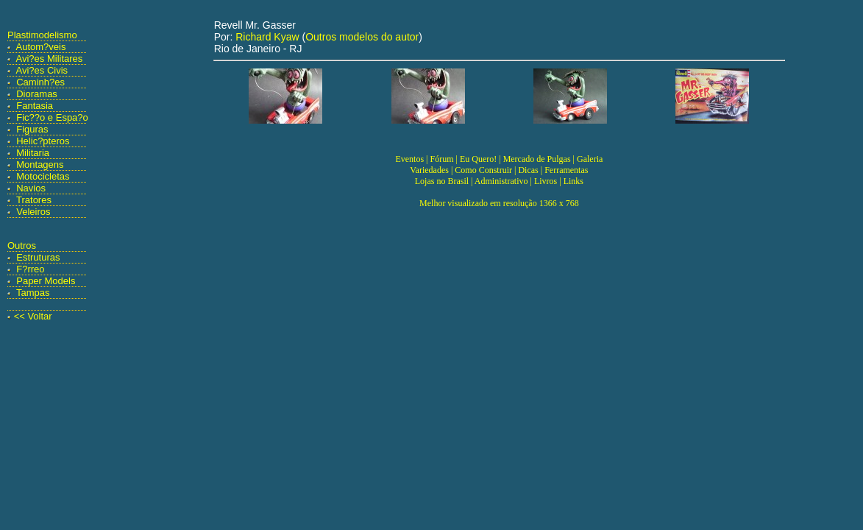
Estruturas (38, 257)
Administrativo (501, 181)
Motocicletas (42, 176)
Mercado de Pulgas (537, 159)
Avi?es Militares (49, 58)
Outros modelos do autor (362, 37)
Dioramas (36, 93)
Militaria (32, 152)
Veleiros (33, 211)
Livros (545, 181)
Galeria (590, 159)
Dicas (528, 170)
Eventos (409, 159)
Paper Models (45, 280)
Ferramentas (566, 170)
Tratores (34, 199)
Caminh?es (40, 82)
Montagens (39, 164)
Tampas (33, 292)
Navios (31, 188)
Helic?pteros (42, 140)
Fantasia (34, 105)
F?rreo (30, 269)
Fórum (441, 159)
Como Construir (483, 170)
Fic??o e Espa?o (52, 117)
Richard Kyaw (267, 37)
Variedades (429, 170)
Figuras (32, 129)
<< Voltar (33, 316)
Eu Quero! (478, 159)
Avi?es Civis (42, 70)
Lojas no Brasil (442, 181)
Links (573, 181)
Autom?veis (41, 46)
